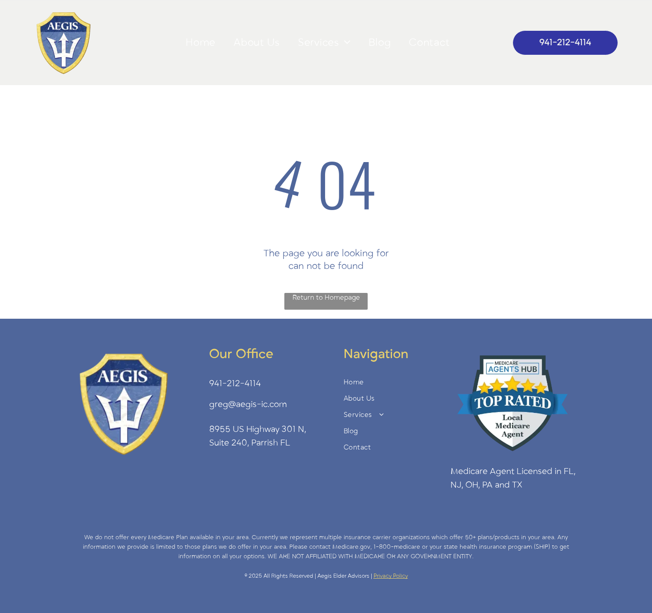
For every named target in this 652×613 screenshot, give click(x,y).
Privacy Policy (391, 576)
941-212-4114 (235, 383)
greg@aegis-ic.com (248, 404)
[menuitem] (201, 43)
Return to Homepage (326, 297)
